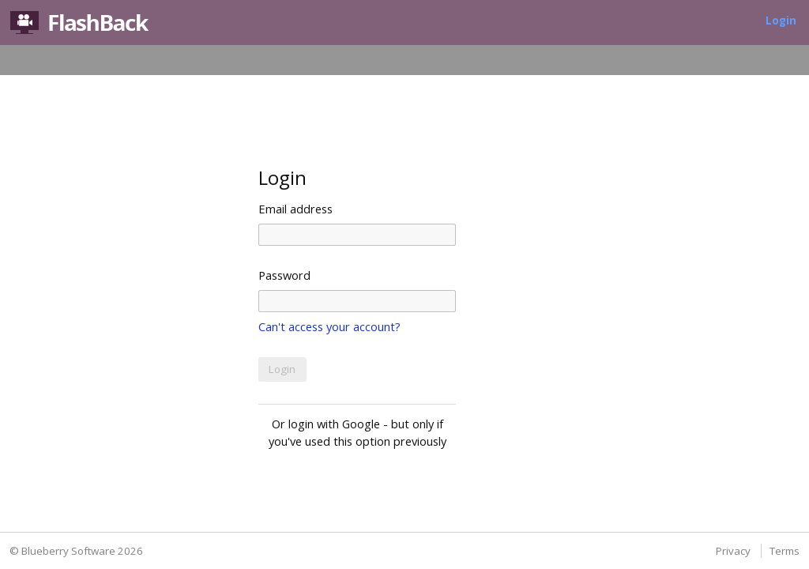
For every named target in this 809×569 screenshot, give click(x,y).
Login (781, 20)
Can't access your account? (329, 326)
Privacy (733, 551)
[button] (282, 369)
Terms (784, 551)
